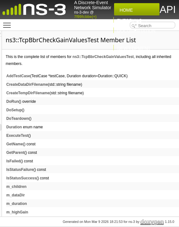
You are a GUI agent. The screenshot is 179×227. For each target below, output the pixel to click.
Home (125, 10)
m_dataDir (94, 211)
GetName (93, 160)
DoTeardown (96, 134)
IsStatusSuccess (100, 194)
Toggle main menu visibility (8, 22)
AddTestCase (97, 92)
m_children (95, 202)
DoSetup (93, 126)
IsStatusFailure (98, 185)
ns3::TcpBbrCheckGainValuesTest (115, 72)
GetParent (94, 168)
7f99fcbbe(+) (85, 17)
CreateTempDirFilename (106, 109)
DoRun (91, 117)
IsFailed (92, 177)
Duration (93, 143)
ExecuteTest (96, 151)
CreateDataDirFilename (106, 100)
